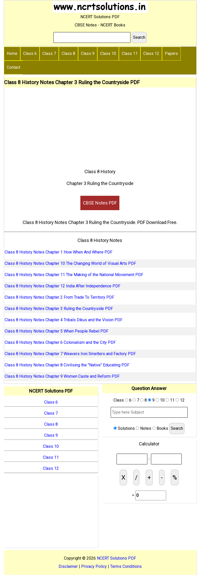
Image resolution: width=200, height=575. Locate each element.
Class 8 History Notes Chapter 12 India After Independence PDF (62, 286)
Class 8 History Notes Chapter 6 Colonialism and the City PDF (60, 342)
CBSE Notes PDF (100, 203)
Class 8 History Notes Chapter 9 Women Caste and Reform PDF (62, 376)
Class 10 (108, 53)
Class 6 (30, 53)
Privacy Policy (94, 566)
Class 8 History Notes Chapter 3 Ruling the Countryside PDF (59, 308)
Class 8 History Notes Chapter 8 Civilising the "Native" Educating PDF (67, 365)
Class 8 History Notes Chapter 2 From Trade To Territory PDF (59, 297)
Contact (13, 67)
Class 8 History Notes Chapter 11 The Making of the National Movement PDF (74, 274)
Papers (171, 53)
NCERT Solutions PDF (116, 558)
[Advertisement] (100, 126)
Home (12, 53)
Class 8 (68, 53)
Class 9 (87, 53)
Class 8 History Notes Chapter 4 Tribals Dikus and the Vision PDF (63, 319)
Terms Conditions (126, 566)
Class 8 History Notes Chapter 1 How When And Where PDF (58, 252)
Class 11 (130, 53)
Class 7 (49, 53)
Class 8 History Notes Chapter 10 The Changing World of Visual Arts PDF (70, 263)
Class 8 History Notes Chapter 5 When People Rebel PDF (56, 331)
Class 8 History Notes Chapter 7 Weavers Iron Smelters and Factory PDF (70, 353)
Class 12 (151, 53)
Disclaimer (68, 566)
